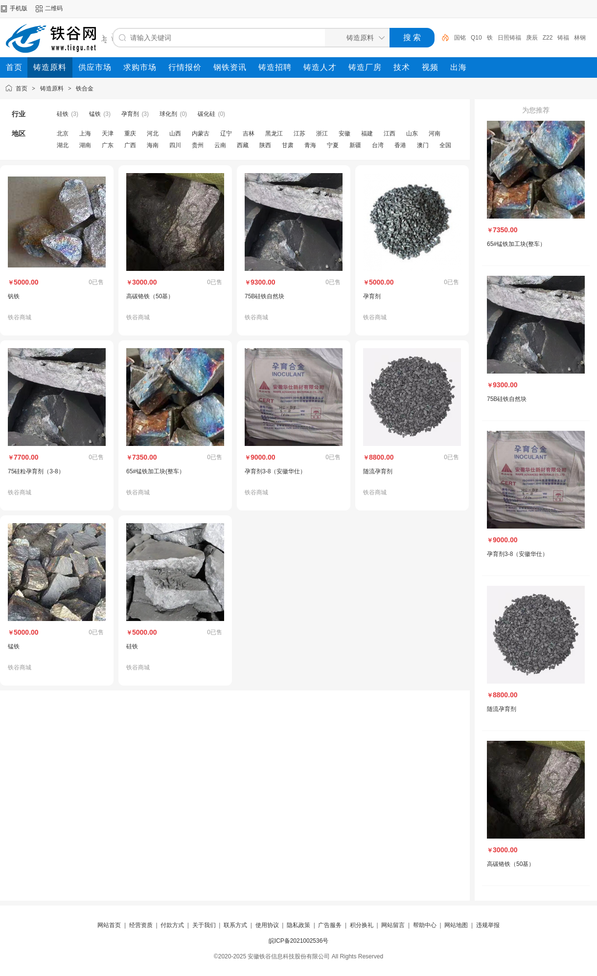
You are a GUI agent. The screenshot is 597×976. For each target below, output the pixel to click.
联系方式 (235, 925)
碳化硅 (206, 114)
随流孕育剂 (377, 471)
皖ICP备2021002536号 (299, 940)
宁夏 (333, 145)
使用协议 (267, 925)
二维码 (54, 8)
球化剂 (168, 114)
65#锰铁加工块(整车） (155, 471)
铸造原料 (52, 88)
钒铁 (14, 296)
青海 (310, 145)
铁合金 (84, 88)
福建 (367, 133)
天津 (108, 133)
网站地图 (456, 925)
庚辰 (532, 37)
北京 (63, 133)
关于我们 (204, 925)
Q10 (476, 37)
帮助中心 (424, 925)
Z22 (548, 37)
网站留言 (393, 925)
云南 (220, 145)
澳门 (423, 145)
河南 (434, 133)
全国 (445, 145)
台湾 (378, 145)
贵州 (198, 145)
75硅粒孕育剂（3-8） (36, 471)
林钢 (580, 37)
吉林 (248, 133)
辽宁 (226, 133)
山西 (175, 133)
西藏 (243, 145)
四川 (175, 145)
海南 (153, 145)
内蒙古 (200, 133)
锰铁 (95, 114)
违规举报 (488, 925)
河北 (153, 133)
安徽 (344, 133)
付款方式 (172, 925)
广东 (108, 145)
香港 (400, 145)
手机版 (18, 8)
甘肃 (288, 145)
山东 (412, 133)
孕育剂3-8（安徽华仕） (275, 471)
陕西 (265, 145)
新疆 (355, 145)
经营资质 (141, 925)
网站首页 (109, 925)
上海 (85, 133)
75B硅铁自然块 (264, 296)
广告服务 (330, 925)
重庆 (130, 133)
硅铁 (63, 114)
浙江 (322, 133)
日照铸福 (509, 37)
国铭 (460, 37)
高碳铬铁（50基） (150, 296)
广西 (130, 145)
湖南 (85, 145)
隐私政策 (298, 925)
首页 (21, 88)
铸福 (563, 37)
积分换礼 (361, 925)
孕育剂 (130, 114)
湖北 (63, 145)
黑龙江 (274, 133)
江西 (389, 133)
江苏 (299, 133)
